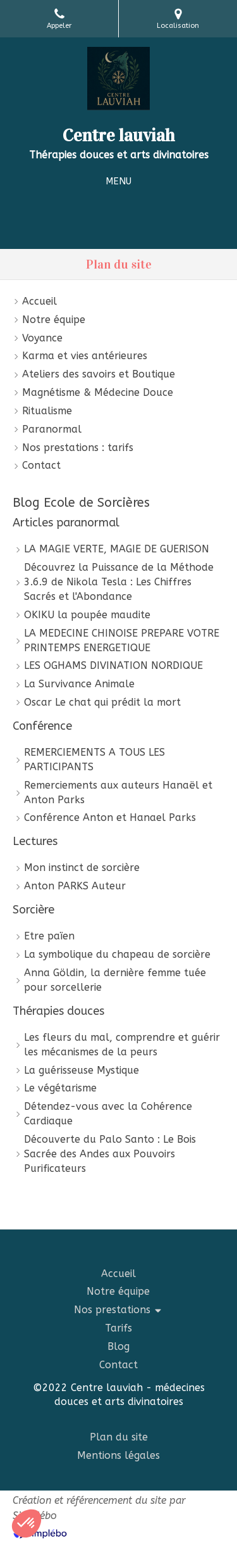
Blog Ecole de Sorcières (81, 502)
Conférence (42, 726)
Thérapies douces (58, 1011)
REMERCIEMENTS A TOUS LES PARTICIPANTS (94, 759)
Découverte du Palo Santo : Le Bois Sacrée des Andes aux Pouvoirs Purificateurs (110, 1153)
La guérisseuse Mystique (81, 1070)
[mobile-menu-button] (118, 181)
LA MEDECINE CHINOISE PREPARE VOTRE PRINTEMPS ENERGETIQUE (121, 640)
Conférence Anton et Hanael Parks (110, 817)
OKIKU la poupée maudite (87, 615)
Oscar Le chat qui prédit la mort (102, 702)
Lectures (35, 841)
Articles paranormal (66, 523)
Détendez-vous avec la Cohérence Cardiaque (108, 1113)
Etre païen (49, 936)
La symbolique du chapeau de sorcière (117, 954)
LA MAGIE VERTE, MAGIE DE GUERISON (116, 549)
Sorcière (33, 910)
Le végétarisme (60, 1088)
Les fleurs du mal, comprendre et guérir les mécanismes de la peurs (122, 1044)
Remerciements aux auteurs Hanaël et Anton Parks (118, 792)
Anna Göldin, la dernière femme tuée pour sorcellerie (115, 980)
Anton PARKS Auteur (75, 886)
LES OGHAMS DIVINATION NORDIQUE (113, 665)
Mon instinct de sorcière (82, 868)
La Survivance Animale (79, 684)
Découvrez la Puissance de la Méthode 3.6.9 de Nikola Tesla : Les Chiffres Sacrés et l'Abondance (119, 581)
